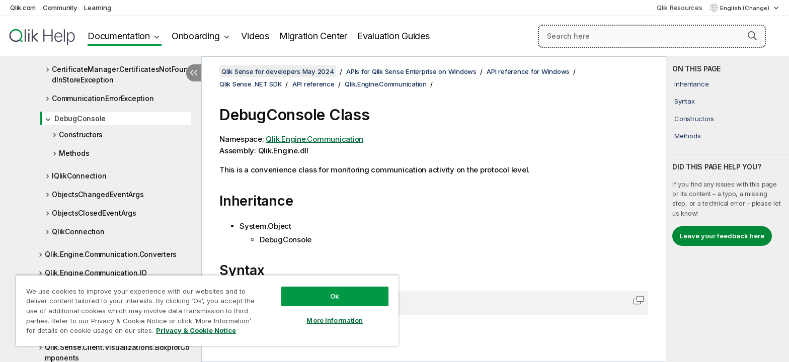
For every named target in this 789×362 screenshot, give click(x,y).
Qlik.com (23, 8)
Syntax (684, 101)
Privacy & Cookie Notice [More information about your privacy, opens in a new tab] (196, 330)
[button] (752, 36)
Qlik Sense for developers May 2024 (277, 71)
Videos (255, 36)
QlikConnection (78, 231)
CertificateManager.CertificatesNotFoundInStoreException (120, 74)
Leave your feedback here (722, 236)
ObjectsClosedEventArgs (94, 213)
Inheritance (691, 84)
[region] (207, 310)
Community (60, 8)
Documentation (119, 36)
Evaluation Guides (393, 36)
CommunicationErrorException (102, 98)
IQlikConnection (79, 175)
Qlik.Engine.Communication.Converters (111, 254)
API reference (313, 84)
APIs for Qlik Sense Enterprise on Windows (411, 71)
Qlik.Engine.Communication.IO (96, 272)
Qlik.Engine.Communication (386, 84)
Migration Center (313, 36)
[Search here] (652, 36)
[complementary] (727, 209)
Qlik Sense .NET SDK (250, 84)
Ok (334, 296)
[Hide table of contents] (193, 72)
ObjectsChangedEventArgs (97, 194)
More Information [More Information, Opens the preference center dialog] (334, 320)
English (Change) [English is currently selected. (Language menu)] (745, 8)
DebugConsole (80, 118)
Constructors (81, 134)
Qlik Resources (679, 8)
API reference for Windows (528, 71)
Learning (97, 8)
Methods (74, 153)
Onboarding (196, 36)
